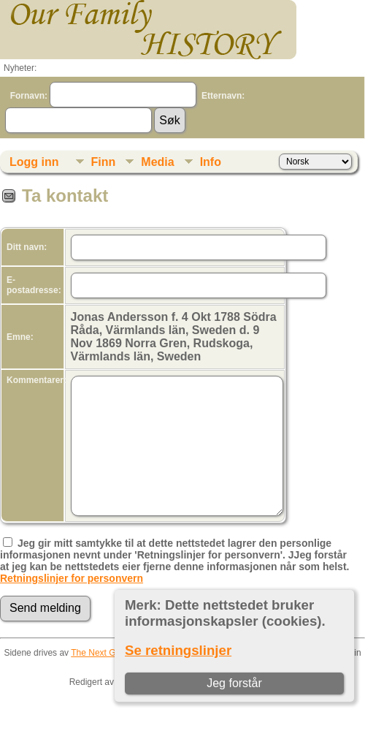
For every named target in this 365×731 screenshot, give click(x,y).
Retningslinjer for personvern (71, 578)
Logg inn (34, 162)
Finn (103, 162)
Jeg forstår (234, 683)
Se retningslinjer (178, 650)
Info (210, 162)
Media (157, 162)
